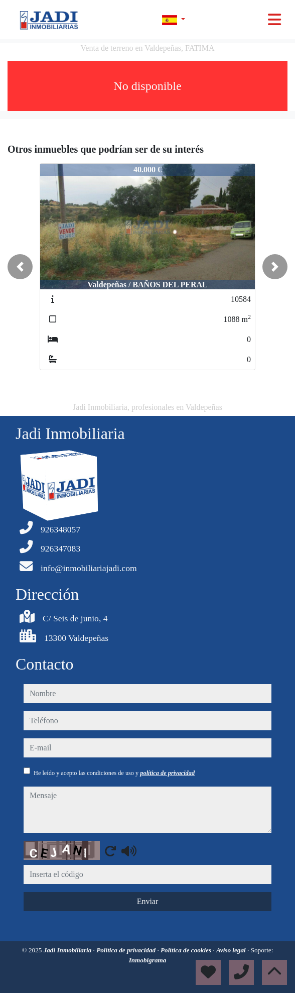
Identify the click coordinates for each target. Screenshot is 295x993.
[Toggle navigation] (274, 19)
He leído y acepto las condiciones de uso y (114, 773)
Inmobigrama (148, 960)
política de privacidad (167, 773)
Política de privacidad (126, 950)
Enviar (148, 901)
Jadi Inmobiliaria (68, 950)
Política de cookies (187, 950)
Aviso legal (231, 950)
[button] (20, 266)
